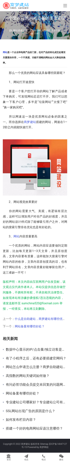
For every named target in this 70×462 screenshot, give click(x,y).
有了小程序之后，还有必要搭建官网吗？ (36, 358)
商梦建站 (30, 122)
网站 (5, 52)
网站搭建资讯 (20, 30)
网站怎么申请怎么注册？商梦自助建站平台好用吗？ (36, 367)
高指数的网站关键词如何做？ (27, 376)
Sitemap (44, 444)
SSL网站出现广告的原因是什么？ (30, 411)
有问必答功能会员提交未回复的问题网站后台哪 (36, 384)
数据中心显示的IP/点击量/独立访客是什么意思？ (36, 349)
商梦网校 (44, 447)
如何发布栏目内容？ (21, 420)
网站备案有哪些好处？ (30, 326)
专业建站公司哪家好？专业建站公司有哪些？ (36, 402)
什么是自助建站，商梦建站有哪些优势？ (42, 319)
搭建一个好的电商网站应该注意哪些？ (34, 428)
